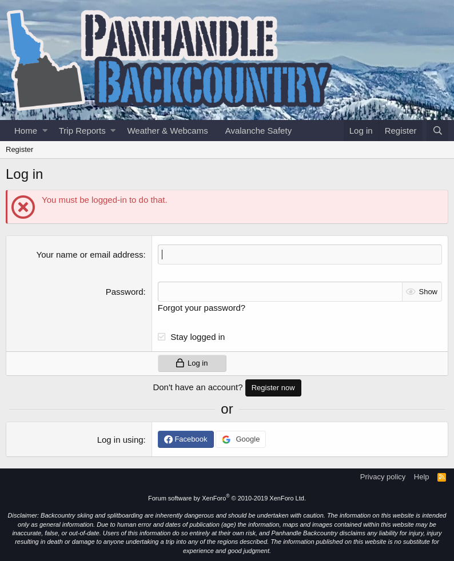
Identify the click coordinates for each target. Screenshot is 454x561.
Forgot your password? (201, 307)
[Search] (437, 130)
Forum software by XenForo (227, 498)
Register (19, 149)
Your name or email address (90, 254)
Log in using (120, 439)
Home (25, 130)
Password (125, 291)
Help (421, 476)
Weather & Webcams (167, 130)
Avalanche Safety (258, 130)
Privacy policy (382, 476)
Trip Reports (82, 130)
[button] (44, 130)
